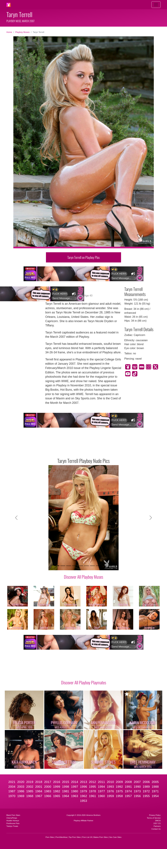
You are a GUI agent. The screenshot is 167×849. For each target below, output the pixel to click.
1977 (101, 791)
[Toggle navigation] (156, 4)
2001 (38, 786)
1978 (92, 791)
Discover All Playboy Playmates (83, 682)
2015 (65, 782)
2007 (137, 782)
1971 (155, 791)
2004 (11, 786)
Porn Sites (50, 837)
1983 (47, 791)
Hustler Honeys (12, 821)
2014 (74, 782)
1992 (119, 786)
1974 (128, 791)
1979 (83, 791)
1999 (56, 786)
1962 (83, 796)
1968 (29, 796)
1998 (65, 786)
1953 (83, 800)
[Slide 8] (98, 566)
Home (9, 32)
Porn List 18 (87, 837)
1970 (11, 796)
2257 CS (157, 823)
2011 (101, 782)
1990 (137, 786)
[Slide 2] (62, 566)
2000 (47, 786)
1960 (101, 796)
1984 (38, 791)
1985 (29, 791)
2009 (119, 782)
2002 (29, 786)
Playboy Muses (22, 32)
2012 (92, 782)
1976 (110, 791)
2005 (155, 782)
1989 (146, 786)
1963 (74, 796)
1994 (101, 786)
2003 (20, 786)
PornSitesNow (61, 837)
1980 (74, 791)
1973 (137, 791)
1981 (65, 791)
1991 (128, 786)
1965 (56, 796)
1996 (83, 786)
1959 (110, 796)
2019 (29, 782)
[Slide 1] (56, 566)
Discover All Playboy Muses (83, 577)
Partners (157, 826)
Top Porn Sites (75, 837)
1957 (128, 796)
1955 (146, 796)
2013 (83, 782)
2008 (128, 782)
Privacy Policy (155, 815)
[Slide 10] (110, 566)
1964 (65, 796)
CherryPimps (11, 818)
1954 (155, 796)
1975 (119, 791)
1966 (47, 796)
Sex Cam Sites (115, 837)
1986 (20, 791)
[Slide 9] (104, 566)
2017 (47, 782)
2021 (11, 782)
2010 (110, 782)
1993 (110, 786)
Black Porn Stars (13, 815)
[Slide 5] (80, 566)
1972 (146, 791)
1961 (92, 796)
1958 (119, 796)
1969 (20, 796)
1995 (92, 786)
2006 (146, 782)
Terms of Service (154, 818)
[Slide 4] (74, 566)
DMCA (158, 821)
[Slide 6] (86, 566)
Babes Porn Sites (101, 837)
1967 (38, 796)
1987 (11, 791)
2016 (56, 782)
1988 (155, 786)
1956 (137, 796)
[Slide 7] (92, 566)
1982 (56, 791)
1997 (74, 786)
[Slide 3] (68, 566)
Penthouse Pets (12, 823)
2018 (38, 782)
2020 (20, 782)
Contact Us (156, 829)
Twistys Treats (12, 826)
